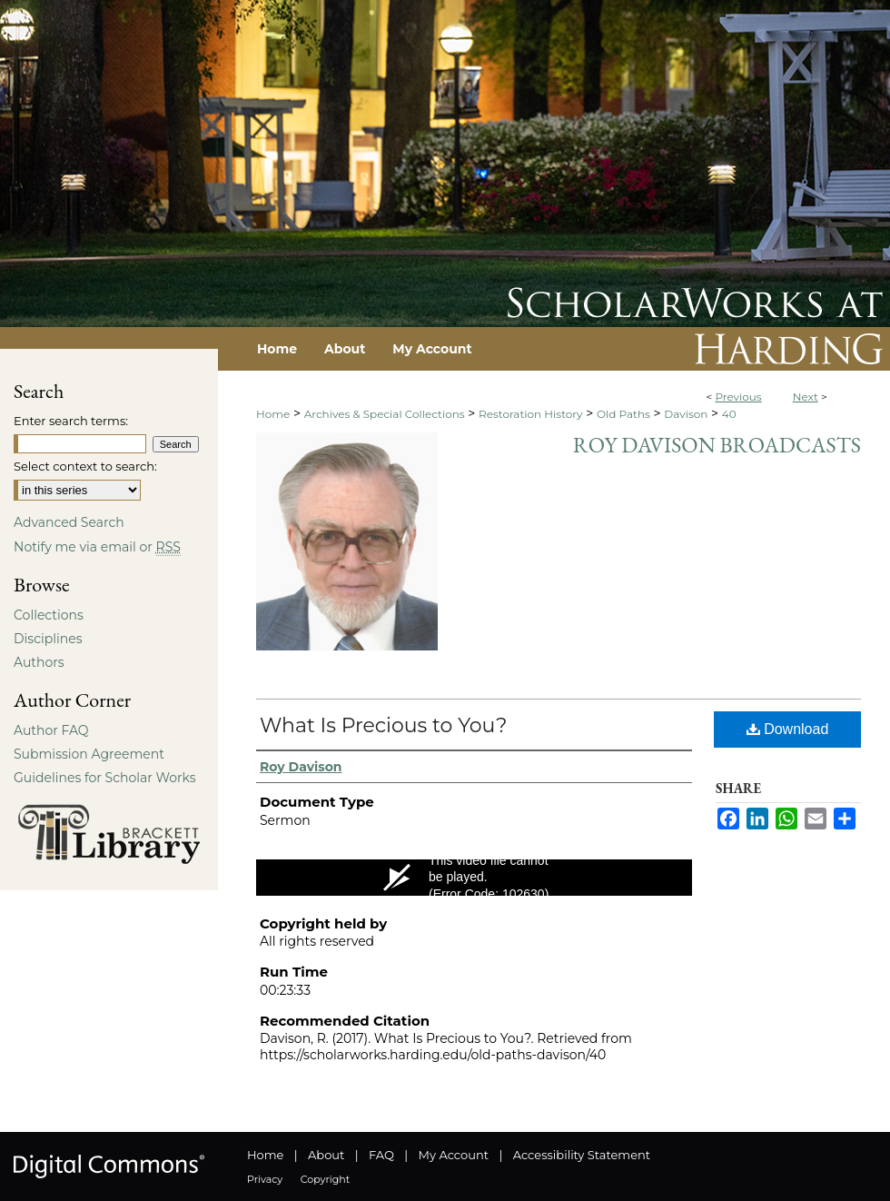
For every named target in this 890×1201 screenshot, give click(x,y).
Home (273, 414)
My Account (454, 1154)
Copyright (325, 1179)
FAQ (381, 1154)
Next (805, 396)
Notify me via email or (97, 547)
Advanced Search (69, 522)
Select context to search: (85, 466)
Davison (685, 414)
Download (788, 729)
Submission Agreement (89, 754)
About (326, 1154)
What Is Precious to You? (383, 725)
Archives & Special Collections (384, 414)
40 (729, 414)
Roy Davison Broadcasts (717, 445)
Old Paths (623, 414)
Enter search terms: (71, 420)
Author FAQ (51, 730)
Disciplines (48, 638)
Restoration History (530, 414)
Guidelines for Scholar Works (105, 777)
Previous (738, 396)
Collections (49, 615)
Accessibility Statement (581, 1154)
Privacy (264, 1179)
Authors (39, 662)
